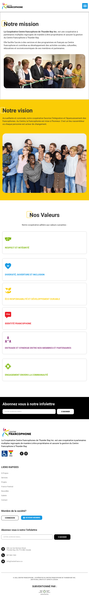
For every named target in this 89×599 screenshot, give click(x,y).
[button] (85, 6)
